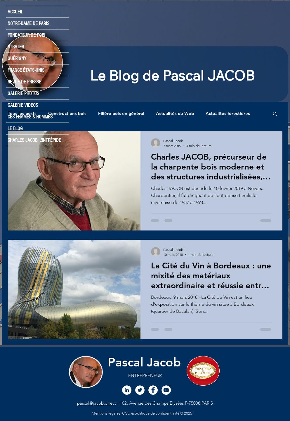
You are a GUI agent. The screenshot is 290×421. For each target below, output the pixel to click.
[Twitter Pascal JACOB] (140, 390)
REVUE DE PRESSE (24, 82)
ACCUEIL (15, 12)
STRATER (16, 47)
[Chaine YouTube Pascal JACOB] (166, 390)
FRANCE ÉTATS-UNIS (26, 70)
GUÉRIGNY (17, 58)
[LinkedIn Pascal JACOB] (126, 390)
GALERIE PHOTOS (23, 93)
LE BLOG (15, 128)
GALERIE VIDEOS (23, 105)
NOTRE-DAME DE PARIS (28, 23)
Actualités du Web (175, 113)
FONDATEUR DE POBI (26, 35)
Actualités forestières (228, 113)
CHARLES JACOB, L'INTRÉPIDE (34, 140)
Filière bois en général (121, 113)
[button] (275, 114)
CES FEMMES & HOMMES (30, 117)
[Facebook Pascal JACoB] (153, 390)
